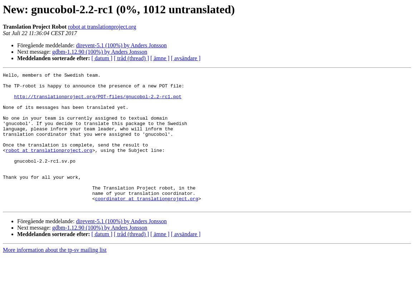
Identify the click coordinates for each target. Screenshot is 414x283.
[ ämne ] (159, 58)
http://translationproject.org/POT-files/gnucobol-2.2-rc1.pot (97, 102)
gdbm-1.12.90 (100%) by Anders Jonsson (99, 52)
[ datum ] (102, 58)
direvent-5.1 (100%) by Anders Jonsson (121, 45)
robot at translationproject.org (102, 27)
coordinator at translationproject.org (146, 224)
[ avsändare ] (186, 58)
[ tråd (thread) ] (131, 58)
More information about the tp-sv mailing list (55, 277)
